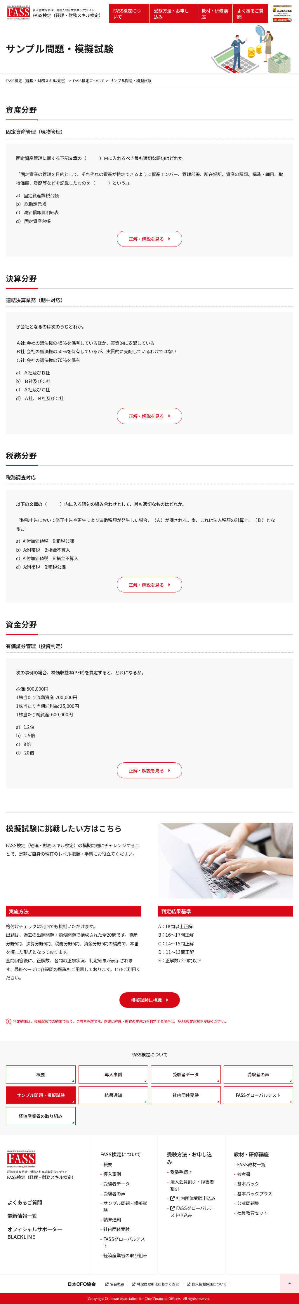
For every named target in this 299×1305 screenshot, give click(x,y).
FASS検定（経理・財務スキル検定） (37, 80)
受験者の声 (258, 1075)
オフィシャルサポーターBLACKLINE (34, 1233)
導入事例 (113, 1075)
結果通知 (113, 1096)
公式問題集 (248, 1203)
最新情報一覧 (22, 1216)
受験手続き (181, 1172)
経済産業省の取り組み (40, 1117)
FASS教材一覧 (251, 1165)
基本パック (248, 1184)
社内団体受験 (186, 1096)
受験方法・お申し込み (171, 13)
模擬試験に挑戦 (146, 1000)
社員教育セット (252, 1213)
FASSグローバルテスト (258, 1096)
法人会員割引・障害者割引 (192, 1185)
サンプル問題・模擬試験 (41, 1096)
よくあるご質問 (250, 13)
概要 (40, 1075)
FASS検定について (127, 13)
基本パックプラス (254, 1194)
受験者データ (186, 1075)
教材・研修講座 (214, 13)
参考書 (243, 1174)
